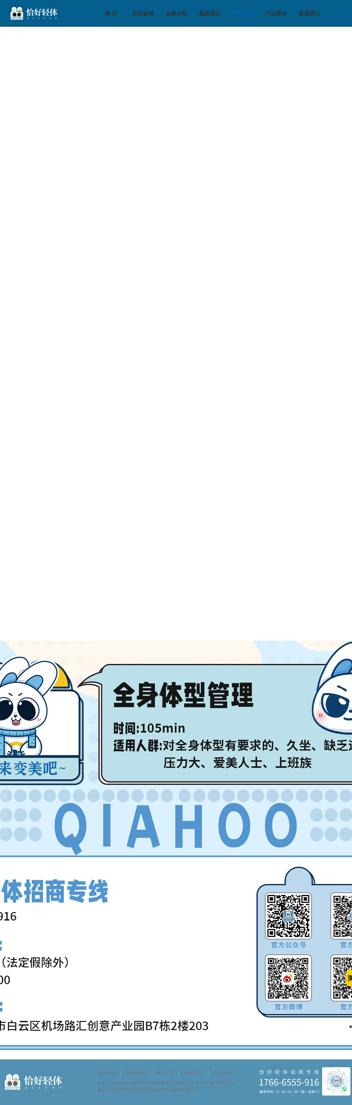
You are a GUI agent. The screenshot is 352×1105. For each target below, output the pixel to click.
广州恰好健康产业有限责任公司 (172, 1083)
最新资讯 (209, 14)
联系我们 (309, 14)
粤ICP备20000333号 (217, 1083)
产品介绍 (243, 14)
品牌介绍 (176, 14)
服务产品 (165, 1072)
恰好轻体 (107, 1072)
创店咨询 (143, 14)
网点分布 (194, 1072)
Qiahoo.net (120, 1083)
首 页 (111, 14)
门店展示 (276, 14)
